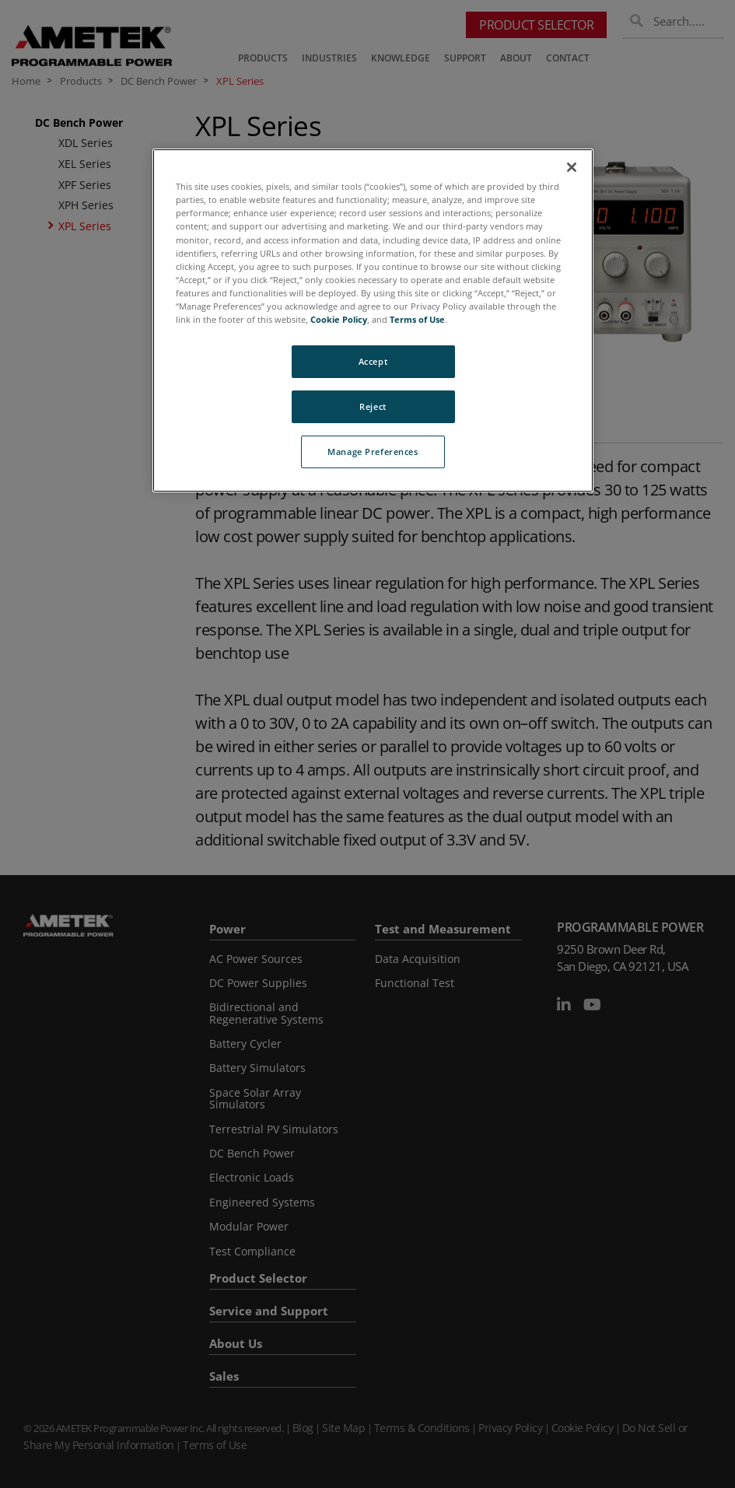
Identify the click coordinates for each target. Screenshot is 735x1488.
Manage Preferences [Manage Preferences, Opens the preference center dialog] (372, 451)
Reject (372, 406)
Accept (373, 361)
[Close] (572, 167)
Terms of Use (417, 319)
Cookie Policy (338, 319)
